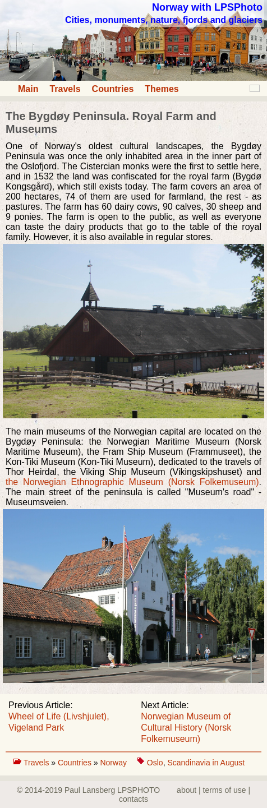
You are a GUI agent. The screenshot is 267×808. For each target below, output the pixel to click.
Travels (64, 89)
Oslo (155, 762)
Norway (114, 762)
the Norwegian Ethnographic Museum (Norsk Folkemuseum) (132, 482)
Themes (161, 89)
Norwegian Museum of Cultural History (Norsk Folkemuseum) (186, 728)
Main (28, 89)
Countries (113, 89)
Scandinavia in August (206, 762)
